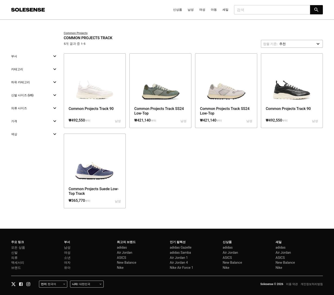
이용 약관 (292, 284)
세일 (225, 9)
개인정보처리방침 (312, 284)
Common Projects (76, 33)
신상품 (177, 9)
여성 (202, 9)
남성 (191, 9)
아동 (214, 9)
